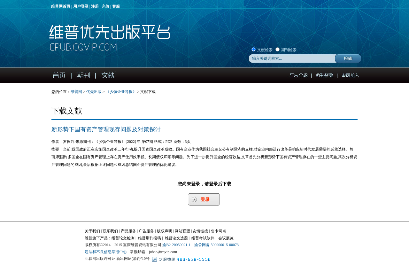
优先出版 (94, 91)
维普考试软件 (202, 238)
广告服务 (146, 231)
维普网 (76, 91)
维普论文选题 (176, 238)
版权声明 (164, 231)
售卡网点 (218, 231)
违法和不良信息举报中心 (106, 252)
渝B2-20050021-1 (176, 245)
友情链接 (200, 231)
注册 (95, 6)
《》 (121, 91)
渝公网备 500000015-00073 (216, 245)
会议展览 (226, 238)
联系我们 (110, 231)
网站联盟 (182, 231)
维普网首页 (60, 6)
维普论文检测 (123, 238)
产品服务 (128, 231)
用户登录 (81, 6)
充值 (105, 6)
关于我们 (92, 231)
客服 (116, 6)
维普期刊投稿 (149, 238)
